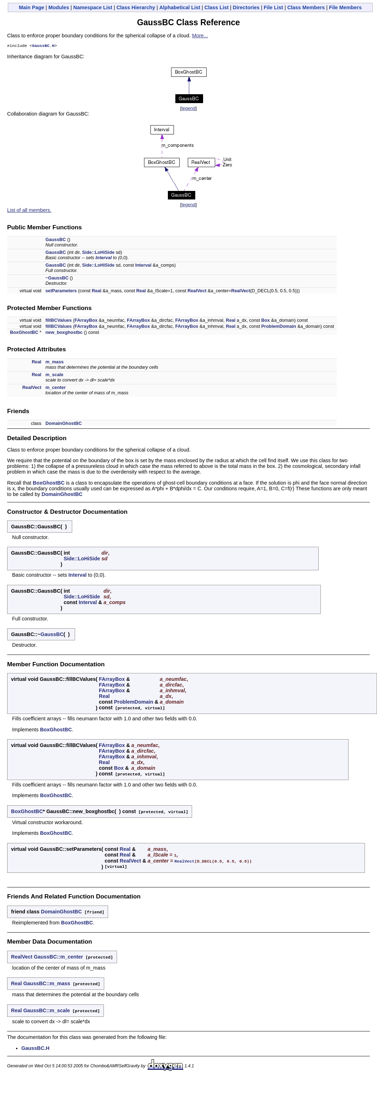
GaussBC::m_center (58, 955)
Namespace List (92, 7)
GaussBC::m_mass (46, 981)
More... (200, 35)
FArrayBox (86, 321)
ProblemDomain (278, 327)
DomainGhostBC (64, 424)
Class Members (306, 7)
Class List (217, 7)
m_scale (55, 375)
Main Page (31, 7)
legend (188, 109)
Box (265, 321)
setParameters (61, 291)
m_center (56, 388)
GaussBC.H (43, 46)
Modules (58, 7)
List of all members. (29, 211)
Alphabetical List (179, 7)
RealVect (196, 291)
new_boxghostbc (64, 333)
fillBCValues (59, 321)
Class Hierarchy (135, 7)
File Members (345, 7)
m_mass (55, 362)
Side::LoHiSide (98, 253)
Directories (246, 7)
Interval (104, 258)
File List (273, 7)
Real (96, 291)
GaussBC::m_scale (46, 1008)
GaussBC (56, 240)
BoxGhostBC (24, 333)
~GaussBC (57, 278)
